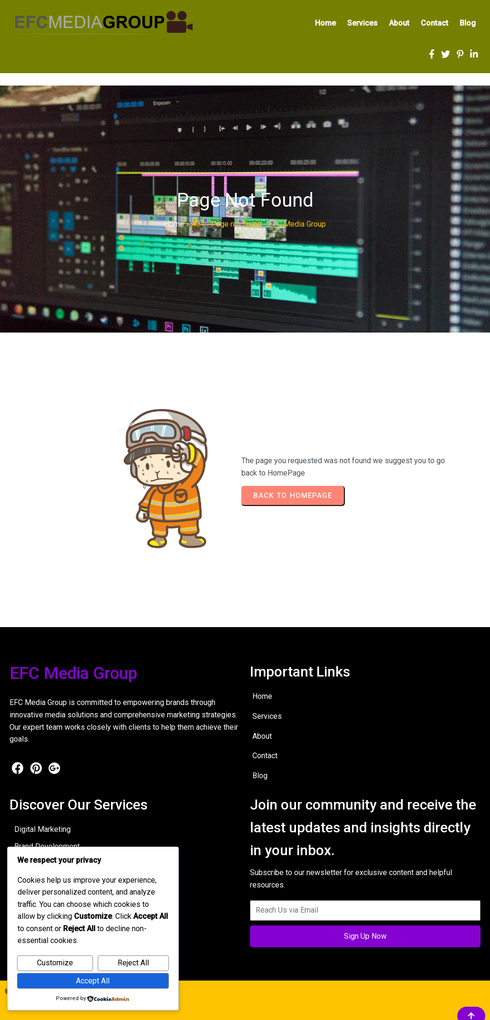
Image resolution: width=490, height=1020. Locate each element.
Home (174, 224)
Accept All (93, 980)
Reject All (133, 962)
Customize (55, 962)
